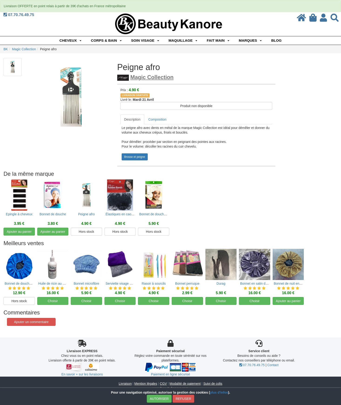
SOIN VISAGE (145, 40)
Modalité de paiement (185, 383)
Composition (157, 119)
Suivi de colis (212, 383)
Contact (272, 365)
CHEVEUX (70, 40)
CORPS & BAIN (106, 40)
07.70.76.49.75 (18, 15)
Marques (250, 40)
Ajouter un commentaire (31, 322)
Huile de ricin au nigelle (55, 288)
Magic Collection (152, 77)
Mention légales (145, 383)
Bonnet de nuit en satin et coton (297, 288)
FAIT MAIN (218, 40)
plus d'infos (219, 392)
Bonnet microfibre (86, 288)
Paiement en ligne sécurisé (170, 374)
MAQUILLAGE (182, 40)
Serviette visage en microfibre (127, 288)
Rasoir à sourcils (154, 288)
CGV (163, 383)
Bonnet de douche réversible (25, 288)
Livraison (125, 383)
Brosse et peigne (134, 157)
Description (132, 119)
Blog (276, 40)
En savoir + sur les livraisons (82, 374)
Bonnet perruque (187, 288)
